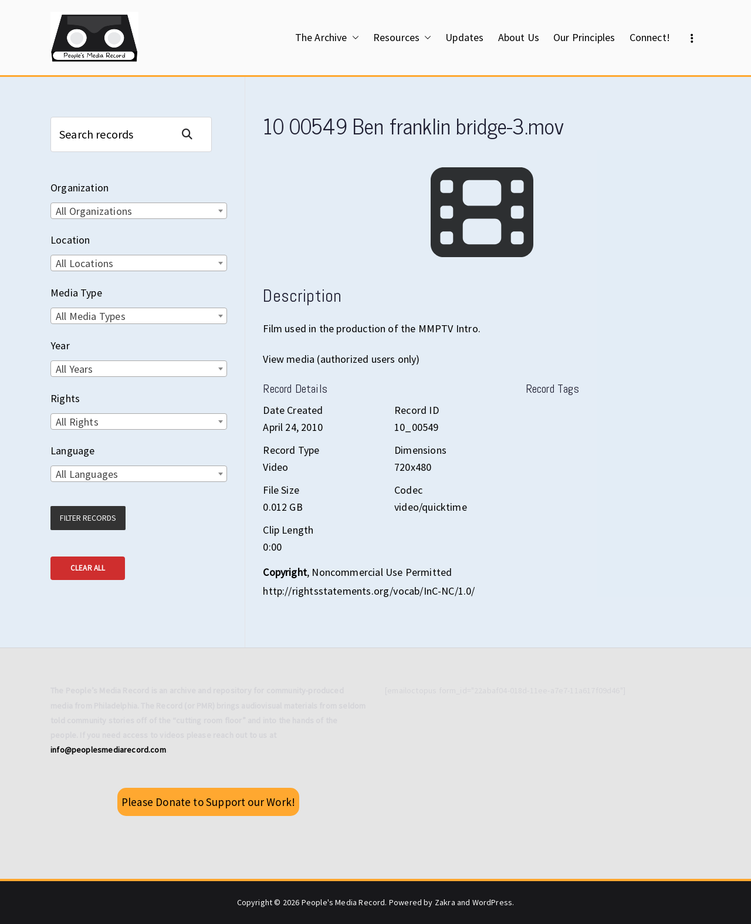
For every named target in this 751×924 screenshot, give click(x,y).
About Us (518, 37)
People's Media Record (343, 902)
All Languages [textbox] (87, 474)
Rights (65, 398)
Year (60, 345)
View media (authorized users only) (341, 359)
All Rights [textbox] (77, 422)
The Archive (327, 37)
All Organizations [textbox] (94, 211)
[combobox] (138, 211)
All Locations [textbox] (84, 263)
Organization (79, 187)
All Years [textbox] (74, 369)
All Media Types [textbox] (91, 316)
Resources (402, 37)
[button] (353, 37)
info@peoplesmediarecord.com (108, 749)
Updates (464, 37)
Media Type (76, 292)
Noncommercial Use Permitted (382, 572)
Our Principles (584, 37)
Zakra (445, 902)
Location (70, 240)
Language (72, 450)
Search (192, 134)
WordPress (492, 902)
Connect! (650, 37)
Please (208, 802)
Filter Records (88, 517)
